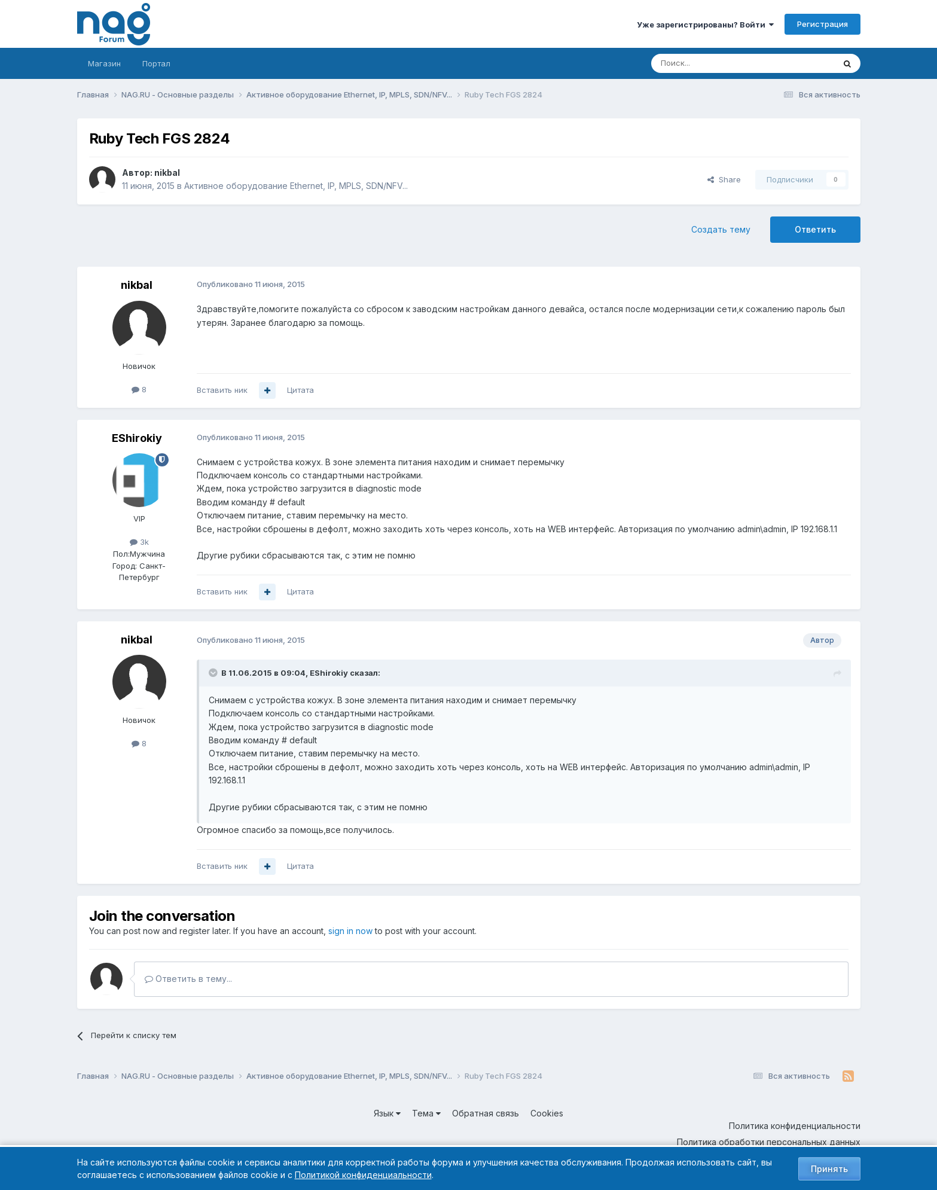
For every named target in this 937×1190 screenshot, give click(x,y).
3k (139, 542)
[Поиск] (709, 63)
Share (724, 179)
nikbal (167, 172)
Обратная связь (485, 1113)
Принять (829, 1169)
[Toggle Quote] (214, 673)
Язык (387, 1113)
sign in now (350, 931)
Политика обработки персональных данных (768, 1142)
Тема (426, 1113)
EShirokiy (137, 438)
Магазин (104, 63)
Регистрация (822, 24)
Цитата (300, 390)
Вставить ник (222, 390)
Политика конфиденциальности (794, 1126)
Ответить (815, 229)
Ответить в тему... (188, 979)
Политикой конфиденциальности (363, 1175)
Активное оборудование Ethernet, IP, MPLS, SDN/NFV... (296, 186)
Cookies (546, 1113)
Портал (156, 63)
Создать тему (720, 229)
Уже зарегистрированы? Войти (705, 24)
